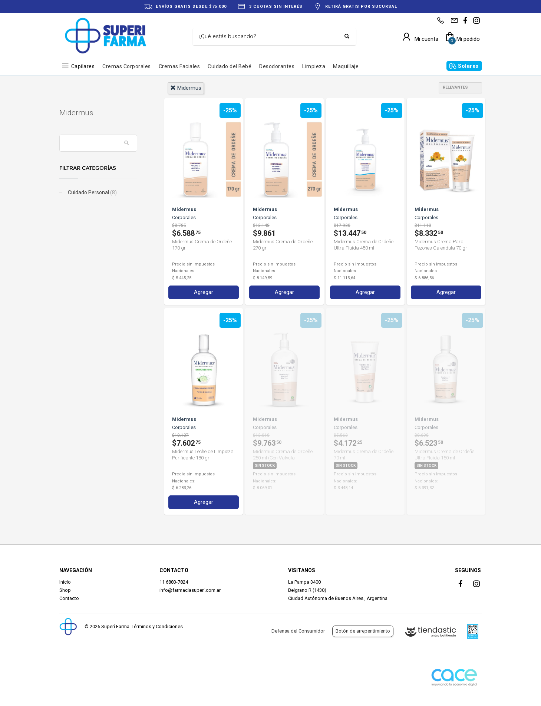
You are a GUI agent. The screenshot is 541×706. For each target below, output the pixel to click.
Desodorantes (276, 66)
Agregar (203, 292)
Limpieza (313, 66)
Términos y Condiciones (157, 626)
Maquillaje (346, 66)
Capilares (83, 66)
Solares (468, 66)
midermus (185, 88)
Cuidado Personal (92, 192)
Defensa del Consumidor (298, 631)
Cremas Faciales (179, 66)
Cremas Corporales (126, 66)
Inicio (65, 582)
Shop (65, 590)
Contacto (69, 598)
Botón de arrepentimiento (363, 631)
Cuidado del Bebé (229, 66)
